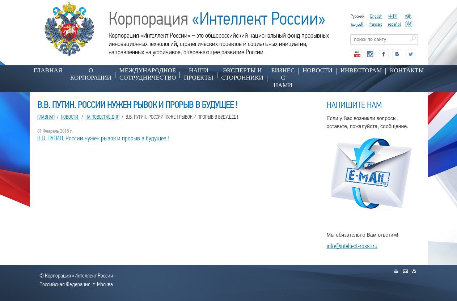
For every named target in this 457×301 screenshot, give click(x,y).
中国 (393, 16)
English (376, 16)
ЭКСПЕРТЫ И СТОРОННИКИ (242, 74)
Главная (48, 70)
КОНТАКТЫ (407, 70)
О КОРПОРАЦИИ (90, 74)
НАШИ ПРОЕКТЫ (198, 74)
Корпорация (217, 18)
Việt (408, 16)
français (375, 24)
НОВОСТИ (317, 70)
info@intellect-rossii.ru (352, 246)
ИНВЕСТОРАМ (361, 70)
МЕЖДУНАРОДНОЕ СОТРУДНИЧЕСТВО (147, 74)
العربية (357, 24)
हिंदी (408, 24)
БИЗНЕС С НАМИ (283, 78)
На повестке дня (102, 117)
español (394, 24)
